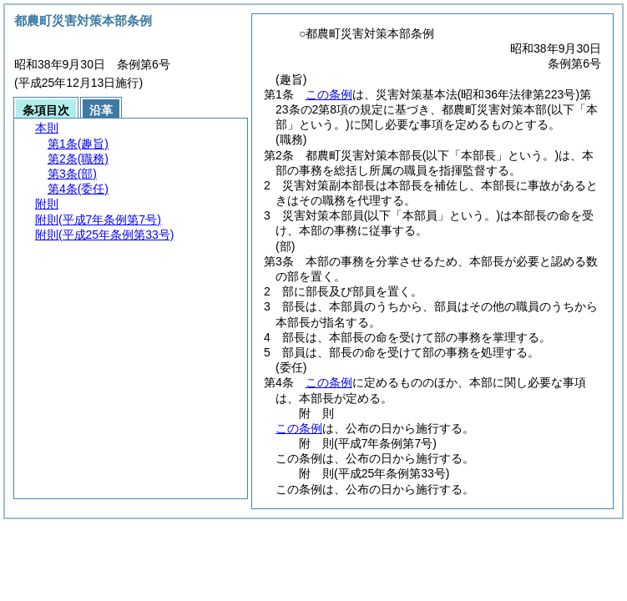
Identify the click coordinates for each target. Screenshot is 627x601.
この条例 (329, 94)
